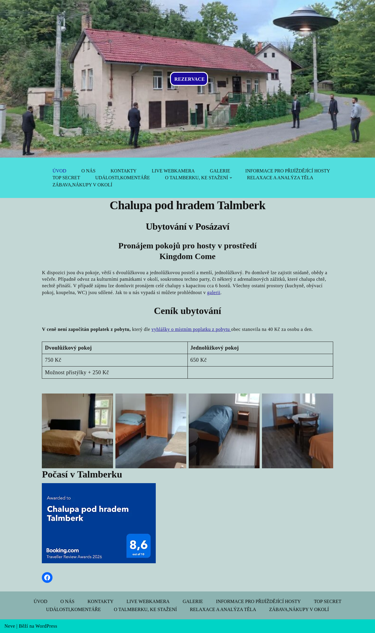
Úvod (59, 170)
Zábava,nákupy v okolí (82, 184)
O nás (88, 170)
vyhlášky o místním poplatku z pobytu (191, 329)
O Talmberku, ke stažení (145, 609)
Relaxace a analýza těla (280, 177)
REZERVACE (189, 79)
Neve (9, 626)
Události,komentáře (122, 177)
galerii (213, 292)
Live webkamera (173, 170)
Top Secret (66, 177)
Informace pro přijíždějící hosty (287, 170)
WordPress (46, 626)
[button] (231, 178)
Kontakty (124, 170)
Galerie (220, 170)
